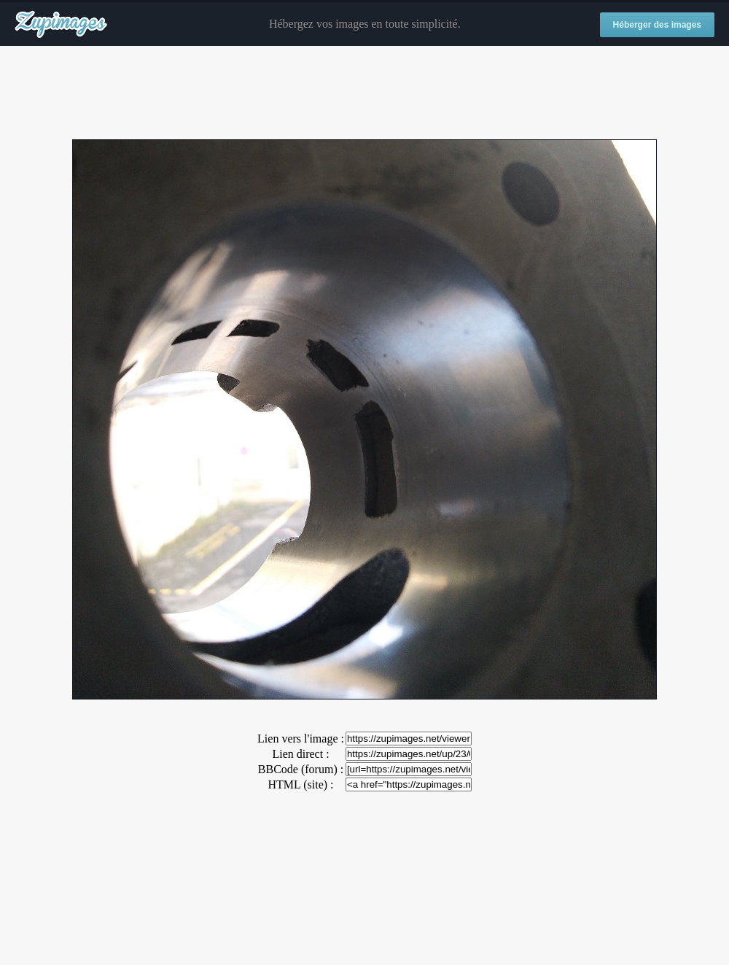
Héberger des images (657, 25)
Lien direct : (300, 754)
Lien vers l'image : (300, 738)
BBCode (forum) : (300, 769)
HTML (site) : (300, 784)
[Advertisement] (364, 93)
